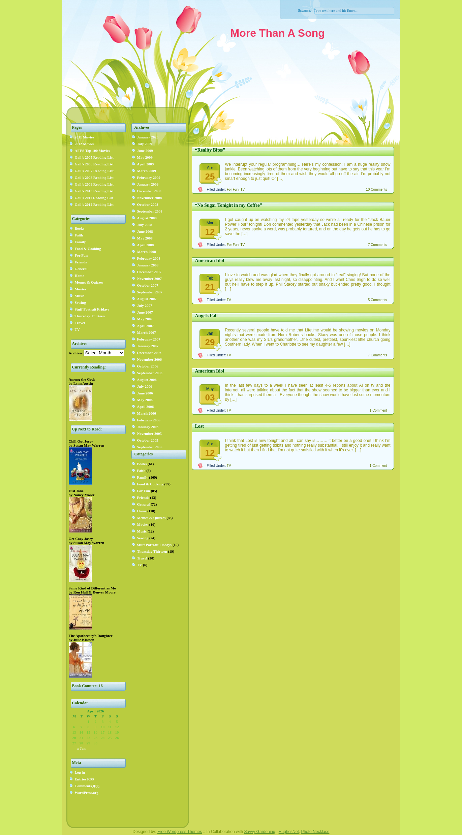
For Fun (81, 255)
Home (79, 276)
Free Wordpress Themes (179, 831)
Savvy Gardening (259, 831)
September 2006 (149, 373)
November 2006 (149, 359)
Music (80, 296)
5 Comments (377, 300)
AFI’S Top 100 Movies (92, 151)
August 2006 (147, 380)
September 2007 (149, 292)
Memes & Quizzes (89, 282)
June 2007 (145, 312)
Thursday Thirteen (90, 316)
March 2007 (146, 332)
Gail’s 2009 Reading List (94, 184)
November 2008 (149, 198)
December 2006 (149, 353)
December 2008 (149, 191)
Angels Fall (206, 315)
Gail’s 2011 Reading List (94, 198)
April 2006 (145, 407)
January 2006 (148, 427)
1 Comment (378, 410)
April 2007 (145, 326)
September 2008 (149, 211)
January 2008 (148, 265)
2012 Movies (84, 144)
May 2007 (145, 319)
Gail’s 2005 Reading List (94, 157)
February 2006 (148, 420)
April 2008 (145, 245)
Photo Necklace (315, 831)
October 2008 (147, 204)
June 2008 (145, 231)
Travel (80, 323)
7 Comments (377, 245)
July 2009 (144, 144)
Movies (80, 289)
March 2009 (146, 171)
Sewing (80, 302)
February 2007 (148, 339)
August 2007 (147, 299)
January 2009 (148, 184)
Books (80, 228)
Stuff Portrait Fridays (92, 309)
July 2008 (144, 225)
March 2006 (146, 413)
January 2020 (148, 137)
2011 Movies (84, 137)
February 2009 (148, 177)
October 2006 (147, 366)
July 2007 (144, 305)
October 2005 (147, 440)
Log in (80, 772)
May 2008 (145, 238)
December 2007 (149, 272)
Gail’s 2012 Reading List (94, 204)
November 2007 (149, 279)
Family (80, 242)
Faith (79, 235)
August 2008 (147, 218)
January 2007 (148, 346)
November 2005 (149, 433)
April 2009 (145, 164)
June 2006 (145, 393)
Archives (76, 353)
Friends (81, 262)
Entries (84, 779)
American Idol (209, 260)
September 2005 (149, 447)
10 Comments (376, 189)
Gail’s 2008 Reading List (94, 177)
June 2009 (145, 151)
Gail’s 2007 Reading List (94, 171)
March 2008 (146, 252)
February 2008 (148, 258)
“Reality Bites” (210, 150)
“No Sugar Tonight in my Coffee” (228, 205)
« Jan (81, 748)
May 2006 (145, 400)
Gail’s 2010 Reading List (94, 191)
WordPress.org (86, 793)
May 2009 (145, 157)
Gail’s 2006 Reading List (94, 164)
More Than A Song (277, 33)
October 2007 (147, 285)
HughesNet (289, 831)
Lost (199, 426)
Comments (87, 786)
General (81, 269)
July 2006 (144, 386)
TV (77, 329)
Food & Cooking (88, 249)
